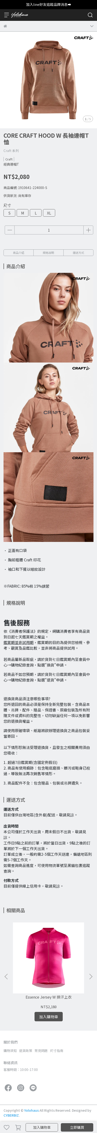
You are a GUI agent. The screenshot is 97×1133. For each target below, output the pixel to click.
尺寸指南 (56, 1050)
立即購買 (77, 1127)
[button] (90, 976)
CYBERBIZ (11, 1115)
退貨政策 (25, 1050)
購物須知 (10, 1050)
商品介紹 (18, 253)
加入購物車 (42, 1127)
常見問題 (41, 1050)
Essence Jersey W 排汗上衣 (49, 997)
